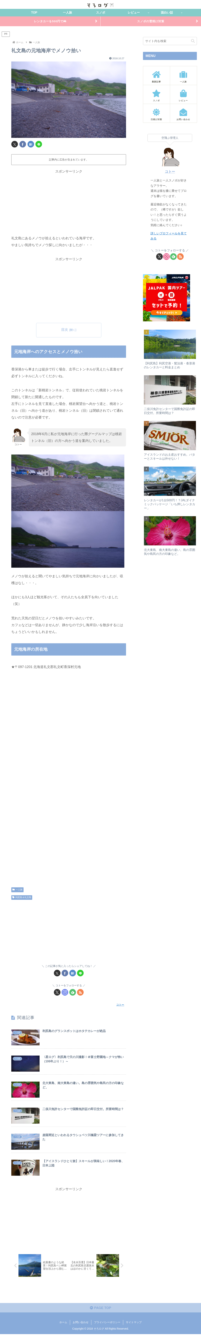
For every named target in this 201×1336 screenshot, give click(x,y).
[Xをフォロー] (57, 993)
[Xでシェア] (14, 144)
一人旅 (17, 890)
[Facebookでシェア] (22, 144)
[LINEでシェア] (38, 144)
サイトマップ (134, 1324)
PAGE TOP (100, 1310)
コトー (170, 172)
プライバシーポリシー (107, 1324)
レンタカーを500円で (50, 21)
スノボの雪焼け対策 (150, 21)
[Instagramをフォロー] (65, 993)
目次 (64, 330)
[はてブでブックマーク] (31, 144)
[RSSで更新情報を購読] (80, 993)
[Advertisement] (68, 201)
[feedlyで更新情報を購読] (72, 993)
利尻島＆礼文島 (21, 898)
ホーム (63, 1324)
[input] (170, 42)
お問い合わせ (81, 1324)
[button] (193, 41)
